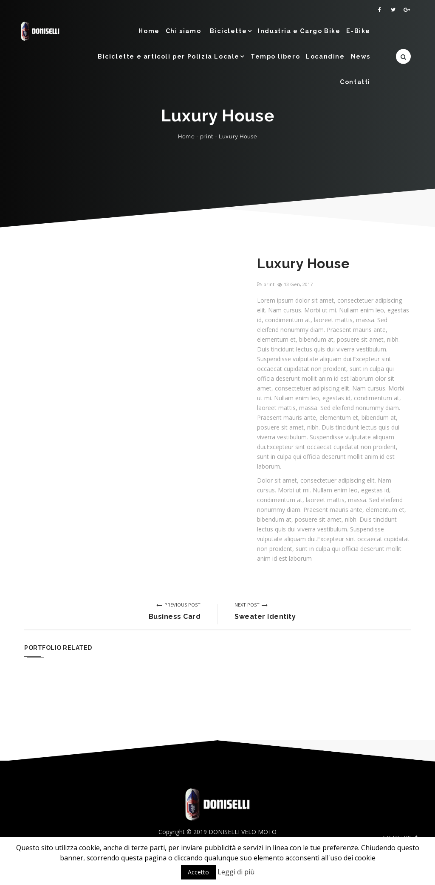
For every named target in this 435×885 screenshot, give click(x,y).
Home (148, 31)
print (206, 136)
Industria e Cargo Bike (299, 31)
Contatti (355, 82)
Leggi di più (236, 872)
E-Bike (358, 31)
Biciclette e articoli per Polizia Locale (169, 56)
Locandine (325, 56)
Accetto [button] (198, 872)
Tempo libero (275, 56)
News (360, 56)
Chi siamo (183, 31)
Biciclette (228, 31)
